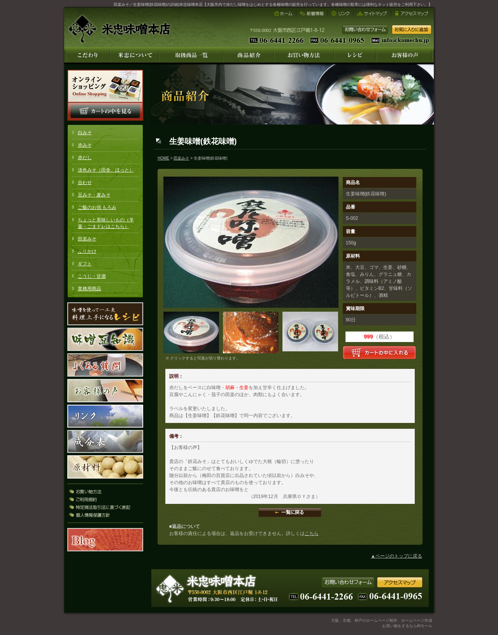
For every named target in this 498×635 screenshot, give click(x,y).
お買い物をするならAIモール (407, 626)
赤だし (85, 157)
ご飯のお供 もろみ (97, 207)
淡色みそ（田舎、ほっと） (106, 170)
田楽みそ (87, 239)
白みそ (85, 132)
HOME (163, 158)
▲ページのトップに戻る (396, 556)
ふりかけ (87, 251)
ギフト (85, 264)
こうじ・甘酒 (92, 276)
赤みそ (85, 145)
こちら (312, 533)
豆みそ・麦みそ (94, 195)
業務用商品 (89, 288)
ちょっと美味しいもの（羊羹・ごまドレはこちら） (106, 223)
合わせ (85, 182)
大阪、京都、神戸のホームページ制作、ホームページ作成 (381, 620)
